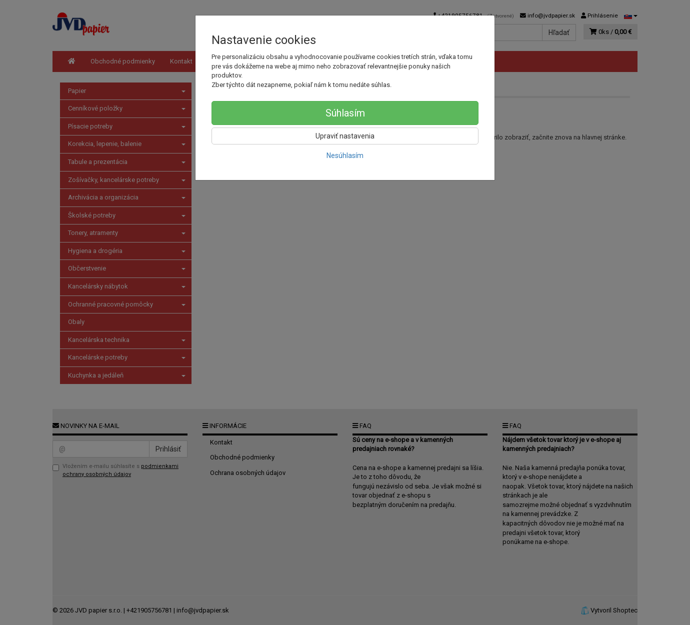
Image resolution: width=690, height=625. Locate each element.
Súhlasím (345, 113)
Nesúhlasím (345, 156)
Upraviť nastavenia (345, 136)
